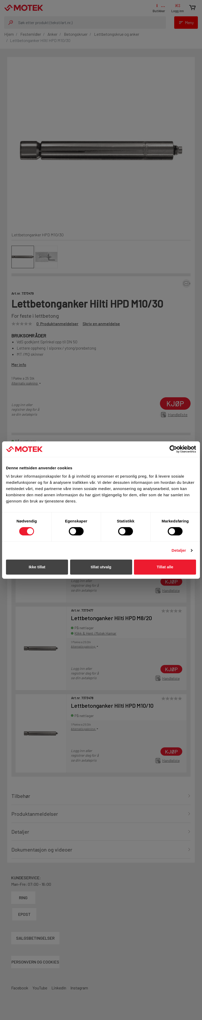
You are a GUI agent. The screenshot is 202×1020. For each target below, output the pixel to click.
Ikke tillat (37, 567)
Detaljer (179, 550)
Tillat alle (165, 567)
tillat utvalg (101, 567)
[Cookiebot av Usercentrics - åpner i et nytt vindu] (173, 449)
